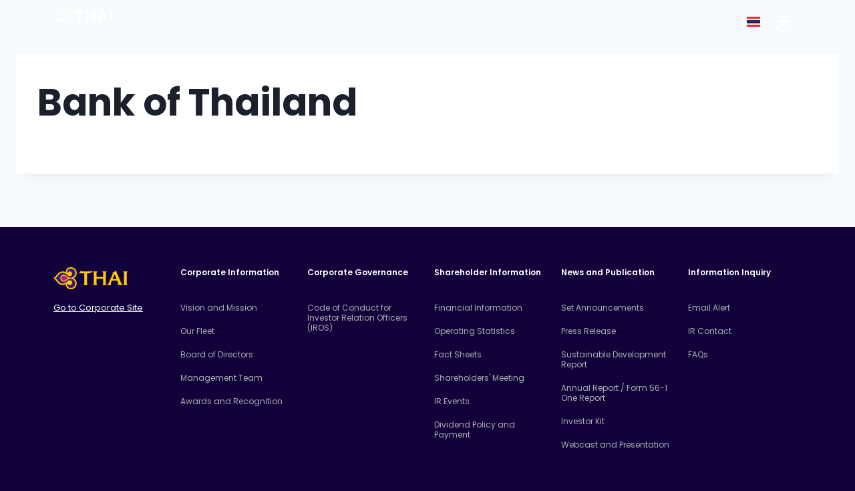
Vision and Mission (218, 307)
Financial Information (478, 307)
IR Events (452, 401)
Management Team (221, 377)
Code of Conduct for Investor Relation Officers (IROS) (357, 317)
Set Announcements (602, 307)
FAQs (698, 354)
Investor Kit (583, 421)
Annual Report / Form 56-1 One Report (614, 392)
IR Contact (709, 331)
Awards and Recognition (231, 401)
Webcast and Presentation (615, 444)
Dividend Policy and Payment (474, 429)
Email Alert (709, 307)
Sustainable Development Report (613, 359)
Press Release (588, 331)
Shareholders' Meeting (479, 377)
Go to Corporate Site (98, 307)
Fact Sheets (458, 354)
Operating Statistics (474, 331)
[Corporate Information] (784, 21)
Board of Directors (216, 354)
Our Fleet (197, 331)
